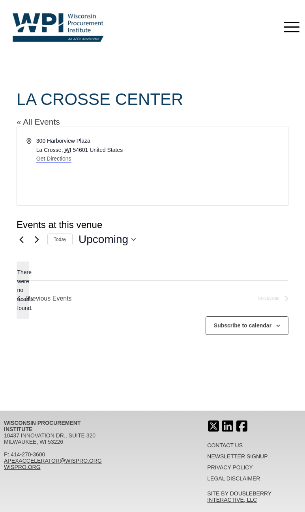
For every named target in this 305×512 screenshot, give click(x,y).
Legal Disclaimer (233, 478)
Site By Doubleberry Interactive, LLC (239, 496)
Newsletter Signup (237, 456)
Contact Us (225, 445)
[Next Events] (36, 239)
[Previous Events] (21, 239)
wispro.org (22, 467)
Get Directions (53, 158)
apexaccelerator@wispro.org (53, 461)
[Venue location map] (220, 166)
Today (60, 239)
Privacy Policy (230, 467)
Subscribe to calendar (242, 325)
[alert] (23, 290)
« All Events (38, 121)
